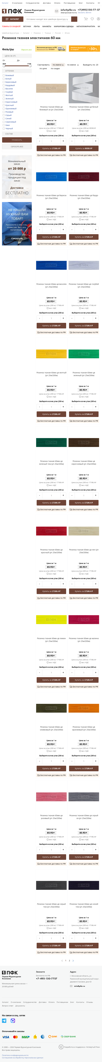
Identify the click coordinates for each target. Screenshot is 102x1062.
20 (98, 64)
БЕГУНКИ (27, 26)
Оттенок (8, 71)
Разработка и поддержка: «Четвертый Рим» (82, 1047)
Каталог (5, 3)
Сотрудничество (32, 3)
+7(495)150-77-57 (89, 9)
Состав (8, 133)
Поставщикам (69, 3)
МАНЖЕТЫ (46, 26)
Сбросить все (26, 50)
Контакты (90, 3)
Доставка (47, 3)
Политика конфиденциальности (15, 1055)
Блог (81, 3)
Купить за (51, 148)
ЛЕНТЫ (37, 26)
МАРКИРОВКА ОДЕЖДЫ (64, 26)
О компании (17, 3)
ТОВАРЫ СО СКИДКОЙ (11, 26)
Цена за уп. (9, 56)
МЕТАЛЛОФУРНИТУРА (85, 26)
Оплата (57, 3)
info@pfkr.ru (68, 9)
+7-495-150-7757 (46, 978)
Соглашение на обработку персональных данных (22, 1057)
